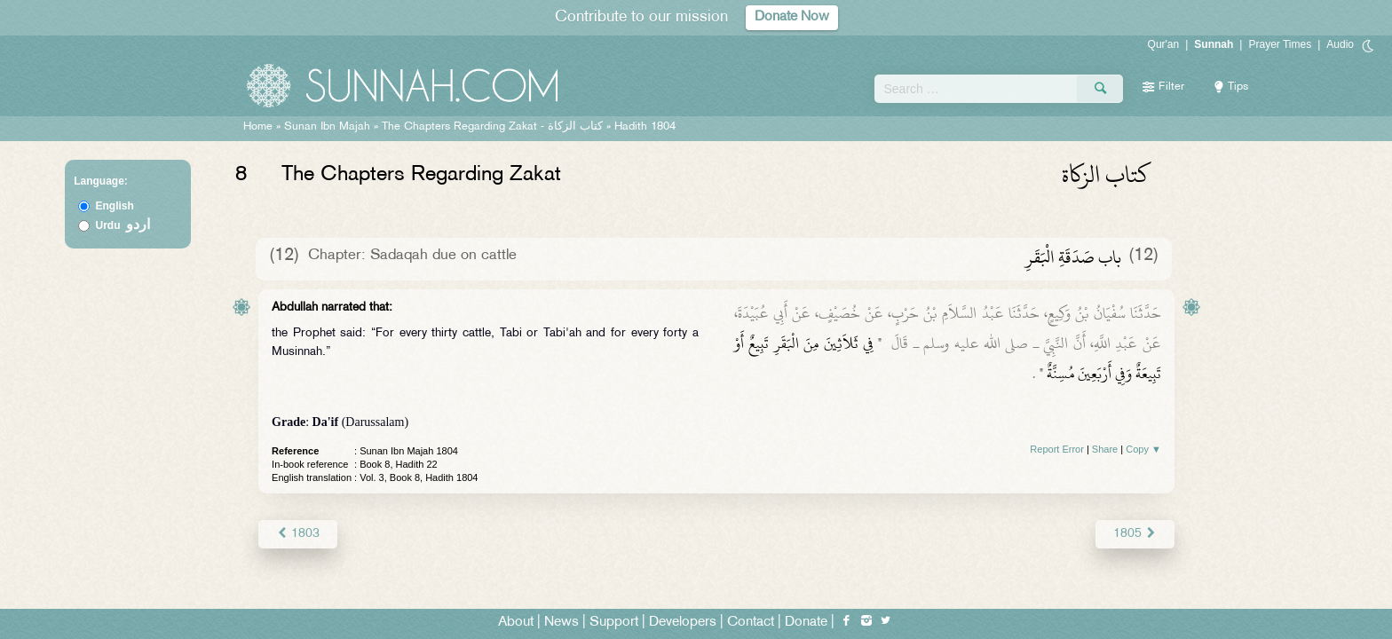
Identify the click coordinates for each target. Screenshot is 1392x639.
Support (613, 622)
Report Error (1057, 449)
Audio (1340, 44)
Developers (682, 622)
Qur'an (1164, 44)
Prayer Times (1279, 44)
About (516, 622)
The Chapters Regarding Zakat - (494, 127)
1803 (298, 534)
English (115, 206)
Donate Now (792, 17)
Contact (750, 622)
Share (1105, 449)
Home (258, 127)
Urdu (123, 225)
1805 (1135, 534)
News (561, 622)
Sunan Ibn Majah (327, 127)
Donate (806, 622)
